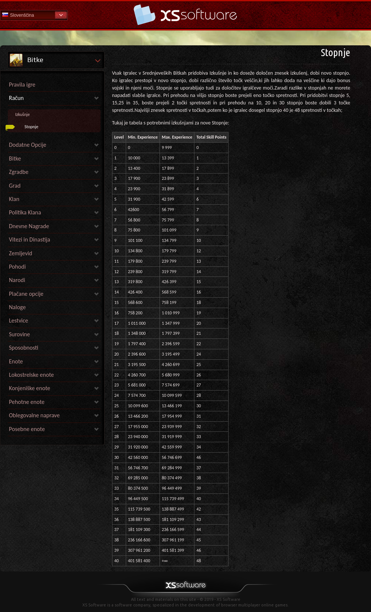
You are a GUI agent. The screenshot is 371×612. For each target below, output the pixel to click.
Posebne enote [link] (27, 429)
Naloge (17, 307)
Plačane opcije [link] (26, 293)
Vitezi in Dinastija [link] (29, 239)
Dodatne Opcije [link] (27, 144)
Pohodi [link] (17, 266)
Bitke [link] (15, 158)
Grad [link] (14, 185)
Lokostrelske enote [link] (31, 374)
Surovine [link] (19, 334)
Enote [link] (16, 361)
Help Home (185, 14)
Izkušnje (22, 114)
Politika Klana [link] (25, 212)
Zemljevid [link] (20, 253)
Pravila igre (22, 84)
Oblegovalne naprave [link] (34, 415)
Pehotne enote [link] (27, 401)
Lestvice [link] (18, 320)
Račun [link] (16, 97)
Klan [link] (14, 199)
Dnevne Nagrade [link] (29, 226)
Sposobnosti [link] (23, 347)
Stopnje (31, 126)
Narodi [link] (17, 280)
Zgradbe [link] (19, 171)
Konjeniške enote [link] (29, 388)
